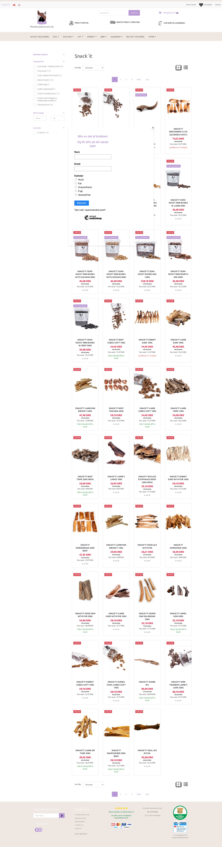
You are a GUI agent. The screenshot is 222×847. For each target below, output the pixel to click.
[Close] (153, 128)
